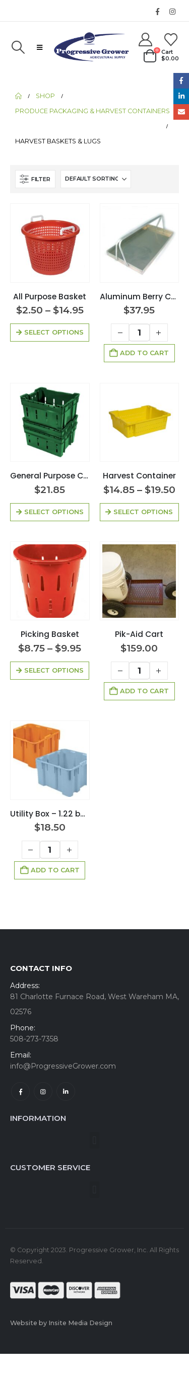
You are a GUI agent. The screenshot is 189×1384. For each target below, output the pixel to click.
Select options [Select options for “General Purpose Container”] (54, 512)
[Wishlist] (171, 39)
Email (181, 112)
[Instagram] (172, 11)
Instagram (43, 1091)
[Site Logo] (91, 47)
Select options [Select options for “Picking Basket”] (54, 670)
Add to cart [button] (144, 353)
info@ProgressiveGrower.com (63, 1066)
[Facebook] (157, 11)
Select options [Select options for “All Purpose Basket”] (54, 332)
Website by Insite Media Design (61, 1323)
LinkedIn (181, 96)
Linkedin (65, 1091)
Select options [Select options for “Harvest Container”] (143, 512)
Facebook (20, 1091)
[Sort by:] (95, 179)
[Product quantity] (139, 332)
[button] (18, 47)
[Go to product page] (50, 243)
